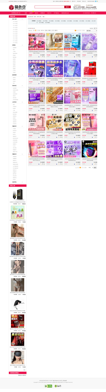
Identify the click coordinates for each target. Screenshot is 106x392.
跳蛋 (14, 104)
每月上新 (39, 16)
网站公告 (84, 1)
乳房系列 (14, 123)
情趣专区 (14, 126)
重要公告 (94, 12)
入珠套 (14, 51)
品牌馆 (30, 13)
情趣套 (14, 64)
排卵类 (14, 79)
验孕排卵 (14, 75)
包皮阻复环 (15, 93)
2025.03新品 (69, 20)
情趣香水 (14, 144)
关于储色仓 (56, 13)
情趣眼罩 (14, 171)
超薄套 (14, 59)
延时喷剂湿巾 (15, 138)
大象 (43, 16)
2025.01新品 (81, 20)
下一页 (83, 30)
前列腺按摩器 (15, 99)
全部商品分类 (14, 13)
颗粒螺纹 (14, 57)
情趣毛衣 (14, 160)
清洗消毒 (14, 147)
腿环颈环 (14, 173)
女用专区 (14, 102)
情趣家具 (14, 149)
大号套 (14, 70)
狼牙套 (14, 134)
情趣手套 (14, 177)
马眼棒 (14, 92)
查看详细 (44, 56)
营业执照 (65, 380)
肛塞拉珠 (14, 130)
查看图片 (40, 56)
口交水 (14, 145)
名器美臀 (14, 88)
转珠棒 (14, 108)
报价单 (36, 13)
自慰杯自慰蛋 (15, 90)
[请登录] (57, 1)
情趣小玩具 (15, 151)
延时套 (14, 66)
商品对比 (39, 56)
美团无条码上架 (65, 13)
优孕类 (14, 81)
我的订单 (73, 1)
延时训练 (14, 97)
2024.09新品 (47, 22)
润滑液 (14, 132)
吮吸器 (14, 118)
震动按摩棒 (15, 112)
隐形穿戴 (14, 114)
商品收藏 (79, 1)
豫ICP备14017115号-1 (58, 380)
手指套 (14, 72)
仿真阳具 (14, 106)
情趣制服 (14, 156)
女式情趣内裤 (15, 166)
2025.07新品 (45, 20)
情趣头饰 (14, 170)
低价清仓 (14, 182)
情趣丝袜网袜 (15, 164)
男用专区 (14, 85)
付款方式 (49, 13)
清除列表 (20, 375)
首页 (26, 13)
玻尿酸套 (14, 47)
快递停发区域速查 (91, 1)
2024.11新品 (15, 38)
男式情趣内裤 (15, 168)
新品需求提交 (87, 12)
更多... (25, 369)
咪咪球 (14, 95)
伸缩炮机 (14, 119)
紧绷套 (14, 68)
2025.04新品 (63, 20)
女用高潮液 (15, 142)
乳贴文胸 (14, 175)
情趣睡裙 (14, 158)
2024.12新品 (88, 20)
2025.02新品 (75, 20)
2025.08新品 (39, 20)
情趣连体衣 (15, 162)
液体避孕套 (15, 53)
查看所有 (24, 375)
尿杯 (14, 83)
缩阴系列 (14, 121)
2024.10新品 (41, 22)
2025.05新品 (57, 20)
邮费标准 (43, 13)
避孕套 (13, 45)
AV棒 (14, 110)
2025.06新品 (51, 20)
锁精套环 (14, 136)
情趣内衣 (14, 154)
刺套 (14, 49)
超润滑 (14, 63)
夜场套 (14, 55)
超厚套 (14, 61)
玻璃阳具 (14, 116)
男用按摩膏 (15, 140)
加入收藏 (42, 56)
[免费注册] (61, 1)
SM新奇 (14, 128)
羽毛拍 (14, 179)
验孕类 (14, 77)
